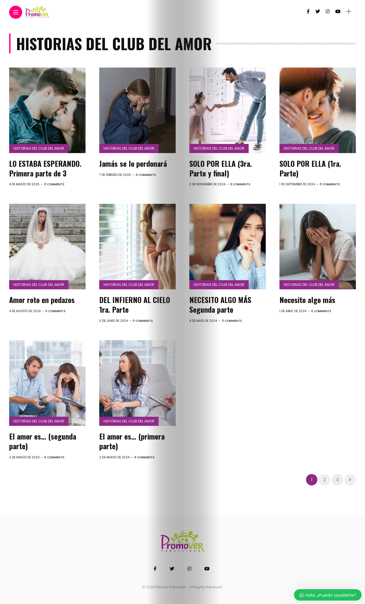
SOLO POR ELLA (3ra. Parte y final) (220, 168)
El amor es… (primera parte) (132, 441)
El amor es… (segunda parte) (42, 441)
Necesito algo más (307, 299)
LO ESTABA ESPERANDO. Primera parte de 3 (45, 168)
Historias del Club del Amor (38, 148)
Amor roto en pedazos (42, 299)
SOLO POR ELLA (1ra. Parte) (310, 168)
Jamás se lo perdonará (133, 163)
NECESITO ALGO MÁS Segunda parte (220, 304)
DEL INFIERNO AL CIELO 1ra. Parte (134, 304)
